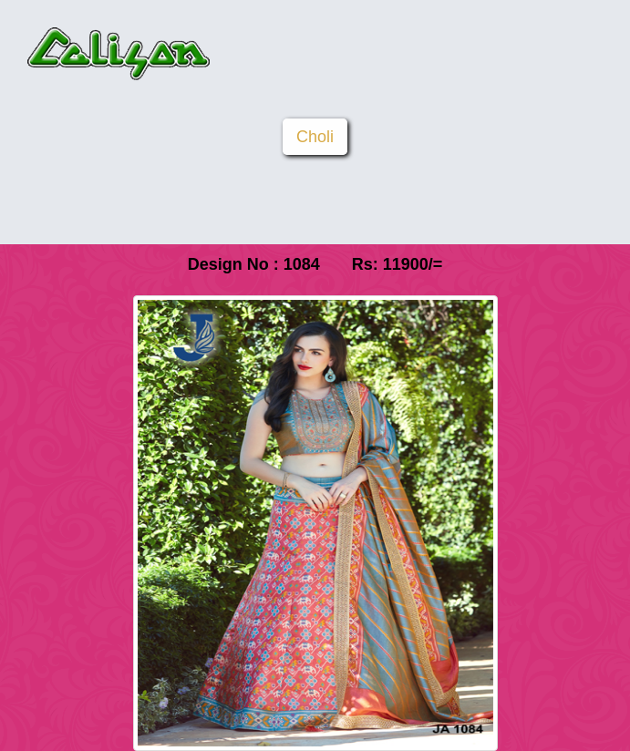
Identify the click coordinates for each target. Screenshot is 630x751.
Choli (315, 137)
